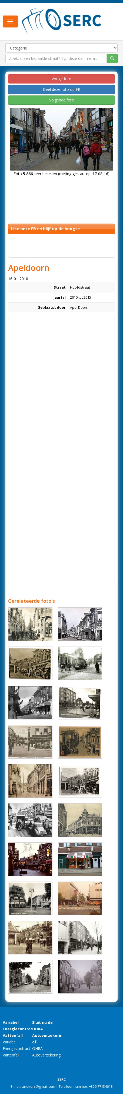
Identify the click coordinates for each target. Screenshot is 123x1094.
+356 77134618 (100, 1086)
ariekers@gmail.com (38, 1086)
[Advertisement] (61, 382)
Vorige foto (61, 78)
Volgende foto (61, 100)
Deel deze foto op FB (62, 89)
